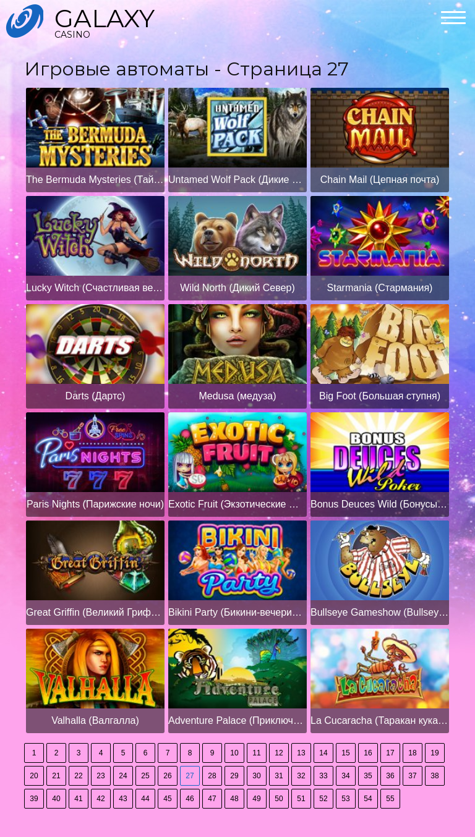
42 (100, 798)
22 (78, 775)
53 (345, 798)
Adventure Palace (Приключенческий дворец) (237, 720)
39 (34, 798)
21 (56, 775)
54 (368, 798)
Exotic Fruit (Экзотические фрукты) (237, 504)
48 (234, 798)
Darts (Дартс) (96, 396)
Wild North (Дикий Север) (237, 288)
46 (190, 798)
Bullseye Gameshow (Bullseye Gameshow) (379, 612)
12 (279, 753)
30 (256, 775)
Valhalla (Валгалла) (95, 720)
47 (212, 798)
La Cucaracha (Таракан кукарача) (379, 720)
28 (212, 775)
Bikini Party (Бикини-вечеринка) (237, 612)
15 (345, 753)
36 (390, 775)
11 (256, 753)
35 (368, 775)
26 (167, 775)
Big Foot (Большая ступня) (379, 396)
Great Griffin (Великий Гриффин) (95, 612)
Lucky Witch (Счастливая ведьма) (95, 288)
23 (100, 775)
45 (167, 798)
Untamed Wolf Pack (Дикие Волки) (237, 179)
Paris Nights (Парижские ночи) (95, 504)
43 (123, 798)
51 (301, 798)
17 (390, 753)
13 (301, 753)
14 (323, 753)
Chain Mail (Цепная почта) (380, 179)
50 (279, 798)
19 (434, 753)
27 (190, 775)
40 (56, 798)
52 (323, 798)
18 (412, 753)
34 (345, 775)
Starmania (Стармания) (380, 288)
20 (34, 775)
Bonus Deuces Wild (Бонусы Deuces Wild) (379, 504)
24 (123, 775)
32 (301, 775)
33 (323, 775)
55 (390, 798)
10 (234, 753)
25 (145, 775)
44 (145, 798)
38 (434, 775)
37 (412, 775)
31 (279, 775)
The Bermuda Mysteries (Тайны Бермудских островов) (95, 179)
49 (256, 798)
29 (234, 775)
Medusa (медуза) (237, 396)
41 (78, 798)
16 (368, 753)
